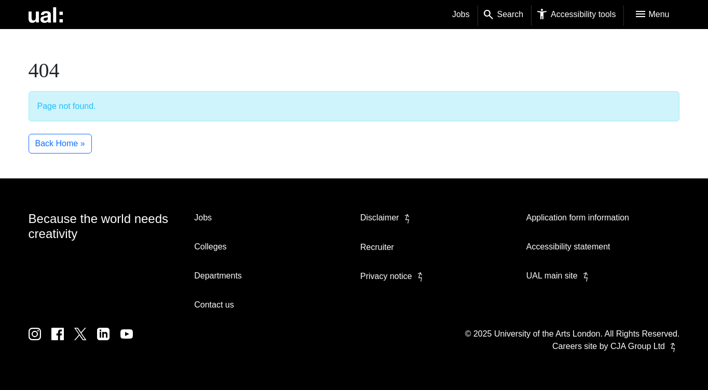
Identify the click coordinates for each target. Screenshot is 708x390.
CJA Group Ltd (644, 346)
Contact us (214, 304)
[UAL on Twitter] (85, 341)
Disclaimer (387, 217)
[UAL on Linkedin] (108, 341)
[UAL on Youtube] (130, 341)
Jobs (461, 14)
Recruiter (377, 247)
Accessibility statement (568, 246)
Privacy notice (393, 276)
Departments (218, 275)
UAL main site (559, 275)
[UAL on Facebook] (62, 341)
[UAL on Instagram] (40, 341)
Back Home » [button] (60, 143)
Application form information (577, 217)
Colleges (210, 246)
